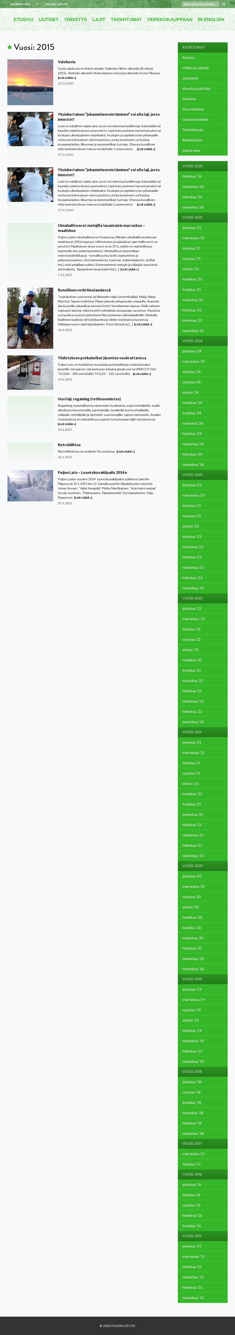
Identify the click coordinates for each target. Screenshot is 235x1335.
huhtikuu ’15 (191, 1266)
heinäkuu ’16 (192, 1215)
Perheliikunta (192, 129)
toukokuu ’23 (192, 546)
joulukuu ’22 (191, 608)
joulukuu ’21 (191, 742)
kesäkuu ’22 (191, 670)
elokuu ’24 (190, 392)
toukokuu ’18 (192, 1112)
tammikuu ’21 (193, 855)
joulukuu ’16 (191, 1184)
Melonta (189, 98)
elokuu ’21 (190, 783)
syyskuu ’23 (191, 516)
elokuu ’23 (190, 526)
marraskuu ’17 (193, 1153)
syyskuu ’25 (191, 258)
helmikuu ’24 (192, 454)
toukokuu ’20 (192, 938)
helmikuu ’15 (192, 1287)
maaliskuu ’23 (193, 567)
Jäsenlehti (190, 78)
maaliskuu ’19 (193, 1040)
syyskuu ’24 (191, 382)
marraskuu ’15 (193, 1256)
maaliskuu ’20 (193, 958)
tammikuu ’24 (193, 464)
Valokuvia (66, 62)
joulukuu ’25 (191, 227)
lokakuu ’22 (191, 629)
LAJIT (98, 19)
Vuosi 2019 (192, 979)
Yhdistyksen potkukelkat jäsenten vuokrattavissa (102, 358)
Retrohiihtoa (69, 444)
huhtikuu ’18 (191, 1123)
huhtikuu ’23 (191, 557)
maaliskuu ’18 (193, 1133)
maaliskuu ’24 (193, 444)
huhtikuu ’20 (191, 948)
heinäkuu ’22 (192, 660)
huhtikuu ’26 (191, 176)
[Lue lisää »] (67, 78)
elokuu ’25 (190, 268)
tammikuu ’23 (193, 588)
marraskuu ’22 (193, 618)
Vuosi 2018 (192, 1071)
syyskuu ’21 (191, 773)
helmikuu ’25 (192, 320)
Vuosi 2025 (192, 217)
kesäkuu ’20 (191, 927)
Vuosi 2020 (192, 866)
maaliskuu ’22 (193, 701)
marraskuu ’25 (193, 238)
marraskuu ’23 (193, 495)
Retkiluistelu (192, 140)
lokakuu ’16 (191, 1194)
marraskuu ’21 (193, 752)
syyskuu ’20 (191, 896)
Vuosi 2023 (192, 475)
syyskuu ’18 (191, 1092)
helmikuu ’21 (192, 845)
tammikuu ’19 (193, 1061)
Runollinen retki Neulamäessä (84, 290)
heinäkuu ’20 (192, 917)
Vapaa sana (191, 150)
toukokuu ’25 (192, 299)
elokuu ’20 (190, 907)
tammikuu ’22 (193, 722)
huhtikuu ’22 (191, 691)
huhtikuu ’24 (191, 433)
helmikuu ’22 (192, 711)
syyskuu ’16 (191, 1205)
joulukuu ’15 (191, 1246)
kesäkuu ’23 (191, 536)
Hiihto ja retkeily (195, 68)
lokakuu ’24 (191, 371)
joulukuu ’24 (191, 351)
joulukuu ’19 (191, 989)
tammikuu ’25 (193, 330)
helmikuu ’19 (192, 1051)
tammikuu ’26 (193, 207)
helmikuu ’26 (192, 197)
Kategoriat (193, 47)
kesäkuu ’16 (191, 1225)
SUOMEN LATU (20, 4)
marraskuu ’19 (193, 999)
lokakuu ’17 (191, 1164)
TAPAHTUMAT (126, 19)
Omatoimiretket (195, 119)
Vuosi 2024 (192, 341)
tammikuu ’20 (193, 969)
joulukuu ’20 (191, 876)
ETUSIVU (24, 19)
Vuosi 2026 (192, 166)
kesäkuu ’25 (191, 289)
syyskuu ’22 (191, 639)
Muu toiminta (193, 109)
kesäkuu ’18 (191, 1102)
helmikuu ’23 (192, 577)
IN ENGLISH (211, 19)
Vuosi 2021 (192, 732)
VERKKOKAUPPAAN (169, 19)
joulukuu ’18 (191, 1082)
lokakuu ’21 (191, 763)
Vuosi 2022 (192, 598)
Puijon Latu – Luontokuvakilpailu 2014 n (92, 472)
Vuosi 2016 (192, 1174)
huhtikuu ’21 (191, 824)
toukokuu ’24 (192, 423)
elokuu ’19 (190, 1020)
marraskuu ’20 (193, 886)
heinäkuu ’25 (192, 279)
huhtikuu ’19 (191, 1030)
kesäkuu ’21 (191, 804)
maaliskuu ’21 (193, 835)
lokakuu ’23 (191, 505)
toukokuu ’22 (192, 680)
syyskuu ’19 (191, 1010)
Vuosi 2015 (192, 1236)
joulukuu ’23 (191, 485)
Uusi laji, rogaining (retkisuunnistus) (89, 399)
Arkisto (188, 57)
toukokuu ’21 (192, 814)
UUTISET (49, 19)
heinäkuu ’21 (192, 793)
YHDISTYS (75, 19)
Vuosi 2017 (192, 1143)
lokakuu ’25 (191, 248)
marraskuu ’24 (193, 361)
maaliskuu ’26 (193, 186)
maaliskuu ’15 (193, 1277)
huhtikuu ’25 (191, 310)
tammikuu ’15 (193, 1297)
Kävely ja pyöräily (196, 88)
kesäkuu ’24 (191, 413)
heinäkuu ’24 (192, 402)
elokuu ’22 (190, 649)
